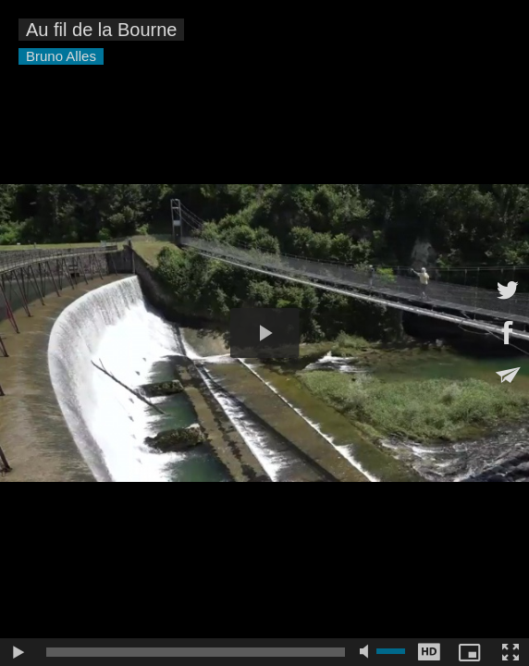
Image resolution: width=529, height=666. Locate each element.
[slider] (195, 652)
